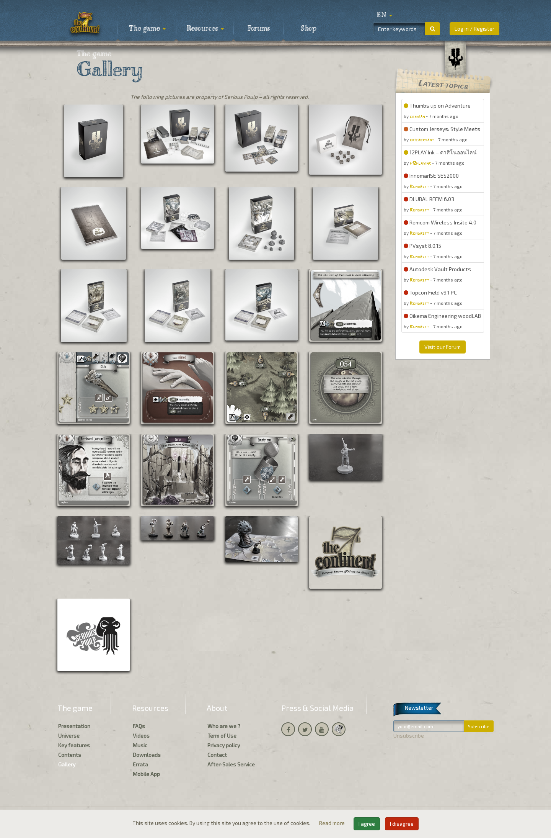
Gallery (66, 764)
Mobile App (146, 774)
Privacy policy (223, 745)
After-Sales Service (231, 764)
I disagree (402, 823)
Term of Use (221, 735)
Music (140, 745)
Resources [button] (205, 29)
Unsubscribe (408, 735)
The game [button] (147, 29)
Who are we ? (223, 726)
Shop (308, 29)
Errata (140, 764)
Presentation (74, 726)
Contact (217, 754)
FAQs (139, 726)
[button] (385, 15)
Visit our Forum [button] (442, 347)
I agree (367, 823)
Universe (69, 735)
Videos (141, 735)
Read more (332, 823)
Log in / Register (474, 28)
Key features (74, 745)
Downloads (147, 754)
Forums (259, 29)
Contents (69, 754)
